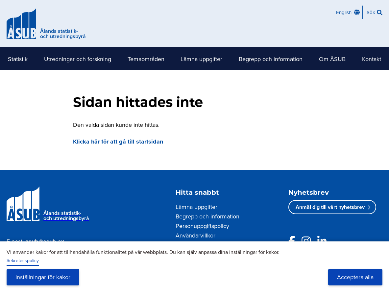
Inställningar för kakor (42, 277)
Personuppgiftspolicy (202, 226)
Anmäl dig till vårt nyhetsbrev (330, 207)
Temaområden (146, 59)
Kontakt (371, 59)
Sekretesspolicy (23, 260)
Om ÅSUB (332, 59)
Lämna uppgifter (201, 59)
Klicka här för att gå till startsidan (118, 141)
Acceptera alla (355, 277)
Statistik (18, 59)
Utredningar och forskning (77, 59)
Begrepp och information (271, 59)
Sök (371, 12)
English (344, 12)
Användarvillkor (195, 235)
